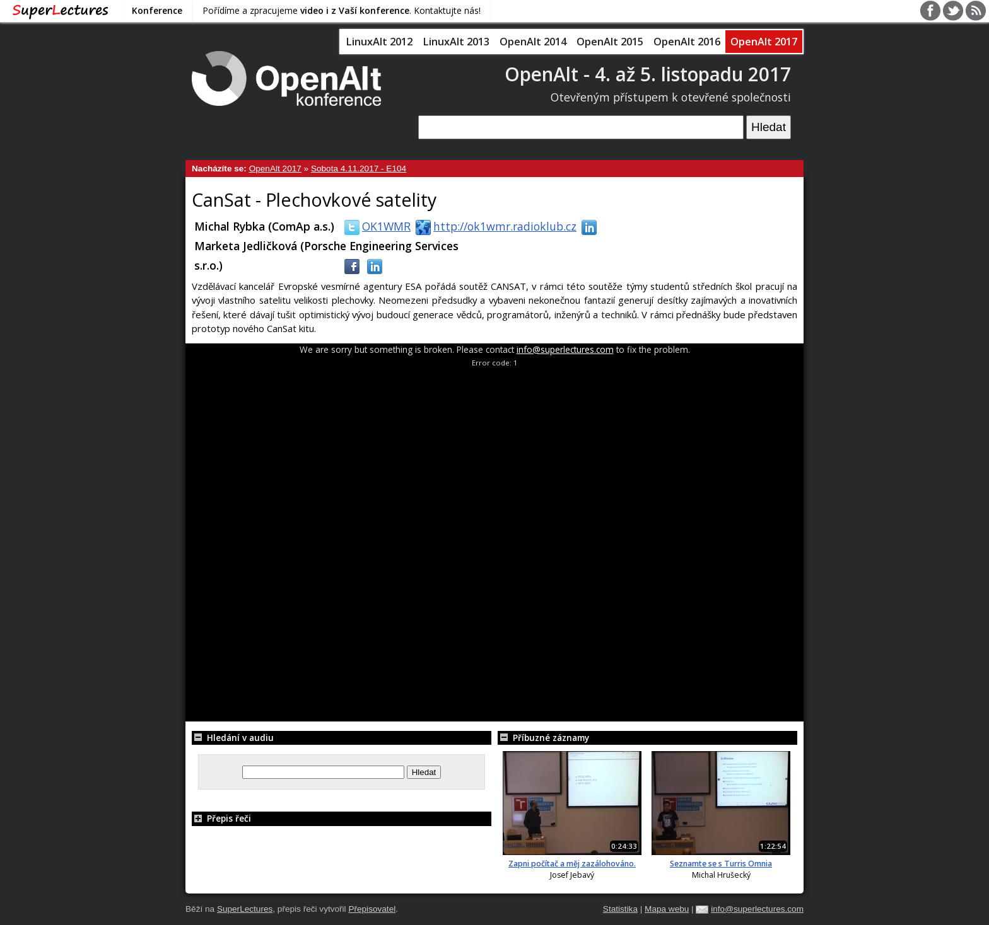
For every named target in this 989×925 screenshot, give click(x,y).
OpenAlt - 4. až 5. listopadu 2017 (648, 74)
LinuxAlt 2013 (456, 42)
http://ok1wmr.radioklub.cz (493, 226)
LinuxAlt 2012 (379, 42)
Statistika (620, 909)
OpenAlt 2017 (763, 42)
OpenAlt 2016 (686, 42)
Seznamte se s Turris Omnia (721, 863)
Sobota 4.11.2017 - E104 (358, 168)
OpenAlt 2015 (609, 42)
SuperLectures (244, 909)
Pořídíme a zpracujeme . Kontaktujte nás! (341, 10)
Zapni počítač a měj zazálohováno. (572, 863)
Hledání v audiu (233, 738)
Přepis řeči (221, 818)
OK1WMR (375, 226)
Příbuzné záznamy (543, 738)
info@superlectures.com (565, 349)
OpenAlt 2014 (533, 42)
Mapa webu (667, 909)
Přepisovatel (371, 909)
